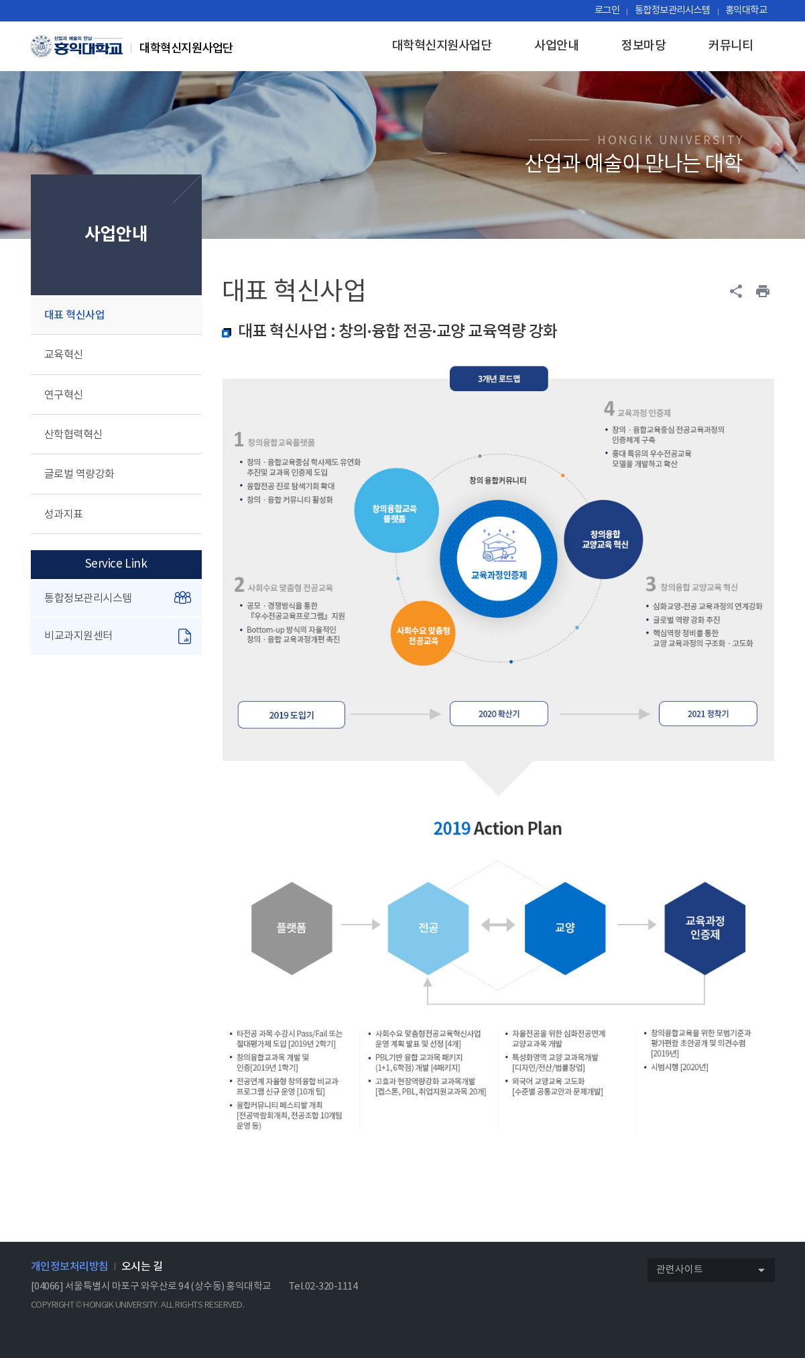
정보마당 (643, 46)
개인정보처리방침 (70, 1267)
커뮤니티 (730, 46)
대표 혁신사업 (74, 315)
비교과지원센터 (117, 636)
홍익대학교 (746, 10)
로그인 (607, 10)
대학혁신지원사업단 (442, 46)
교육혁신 (63, 355)
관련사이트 (715, 1270)
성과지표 (63, 515)
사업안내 (556, 46)
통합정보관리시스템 (672, 10)
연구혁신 (63, 395)
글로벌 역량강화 (79, 474)
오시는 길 (142, 1267)
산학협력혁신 (73, 435)
